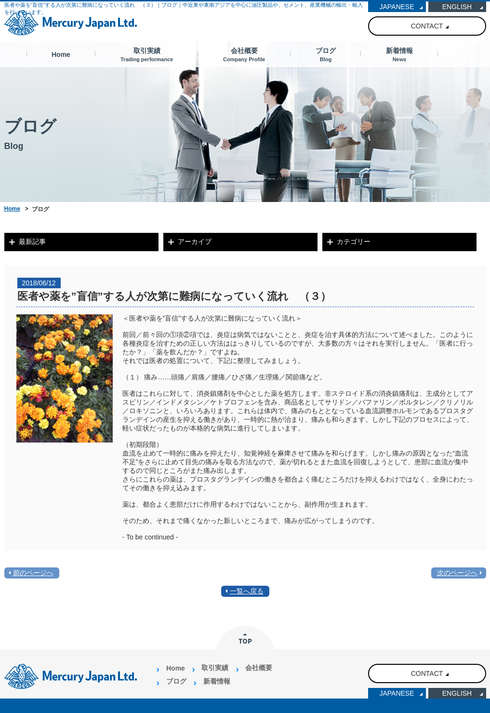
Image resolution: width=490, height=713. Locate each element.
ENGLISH (457, 7)
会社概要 (244, 54)
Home (61, 54)
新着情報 (399, 54)
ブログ (326, 54)
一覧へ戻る (247, 591)
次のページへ (457, 573)
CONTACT (427, 26)
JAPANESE (396, 7)
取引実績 (146, 54)
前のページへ (33, 573)
